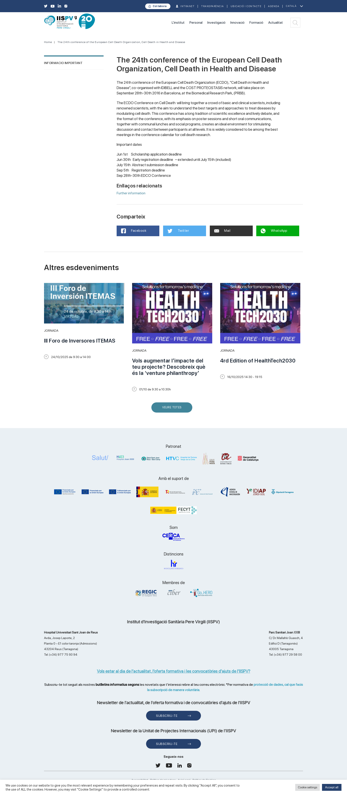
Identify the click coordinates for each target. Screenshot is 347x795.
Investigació (216, 22)
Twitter (178, 231)
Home (48, 42)
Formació (256, 22)
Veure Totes (172, 409)
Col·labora (159, 6)
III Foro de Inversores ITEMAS (80, 340)
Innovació (237, 22)
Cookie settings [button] (307, 787)
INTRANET (187, 6)
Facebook (134, 230)
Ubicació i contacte (246, 6)
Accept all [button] (331, 787)
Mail (222, 231)
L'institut (178, 22)
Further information (131, 193)
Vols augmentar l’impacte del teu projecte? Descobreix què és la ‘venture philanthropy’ (169, 366)
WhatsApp (274, 230)
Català (291, 6)
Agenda (273, 6)
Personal (195, 22)
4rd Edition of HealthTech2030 (258, 360)
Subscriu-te (166, 715)
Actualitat (275, 22)
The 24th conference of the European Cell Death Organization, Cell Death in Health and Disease (121, 42)
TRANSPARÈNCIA (212, 6)
